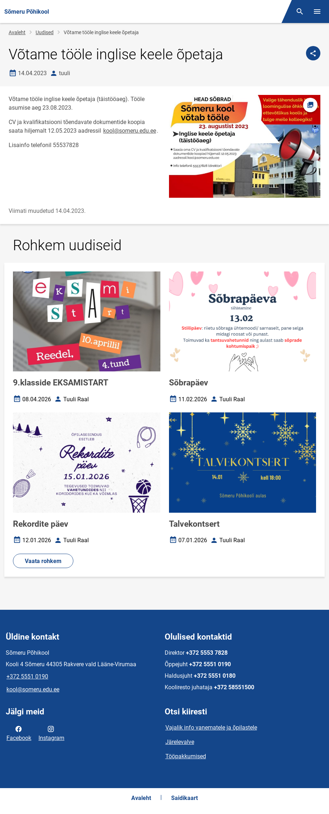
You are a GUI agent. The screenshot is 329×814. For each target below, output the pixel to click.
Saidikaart (184, 798)
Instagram (51, 732)
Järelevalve (179, 741)
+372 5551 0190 (27, 676)
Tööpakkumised (185, 756)
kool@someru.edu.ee (129, 130)
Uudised (45, 32)
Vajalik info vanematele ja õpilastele (211, 727)
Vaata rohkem (43, 561)
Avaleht (17, 32)
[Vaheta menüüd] (317, 11)
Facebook (18, 732)
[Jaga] (313, 53)
